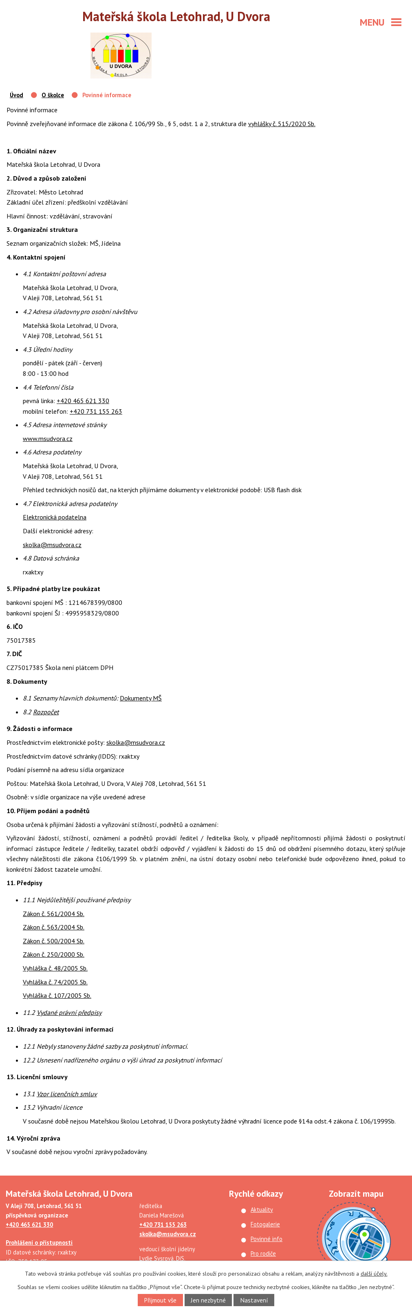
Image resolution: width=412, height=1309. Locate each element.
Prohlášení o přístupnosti (39, 1242)
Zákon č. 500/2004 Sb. (53, 941)
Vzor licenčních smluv (67, 1094)
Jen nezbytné (208, 1300)
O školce (53, 95)
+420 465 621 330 (83, 401)
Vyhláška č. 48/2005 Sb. (55, 968)
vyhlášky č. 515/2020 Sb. (281, 124)
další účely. (374, 1273)
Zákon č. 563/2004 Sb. (53, 927)
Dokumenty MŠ (141, 698)
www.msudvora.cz (48, 438)
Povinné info (266, 1239)
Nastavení (254, 1300)
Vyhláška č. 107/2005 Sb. (57, 995)
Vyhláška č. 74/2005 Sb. (55, 982)
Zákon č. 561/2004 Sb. (53, 914)
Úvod (16, 95)
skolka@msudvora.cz (52, 545)
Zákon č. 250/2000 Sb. (53, 954)
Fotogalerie (265, 1224)
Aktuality (262, 1209)
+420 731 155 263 (96, 411)
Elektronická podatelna (54, 517)
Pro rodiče (263, 1253)
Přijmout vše (160, 1300)
